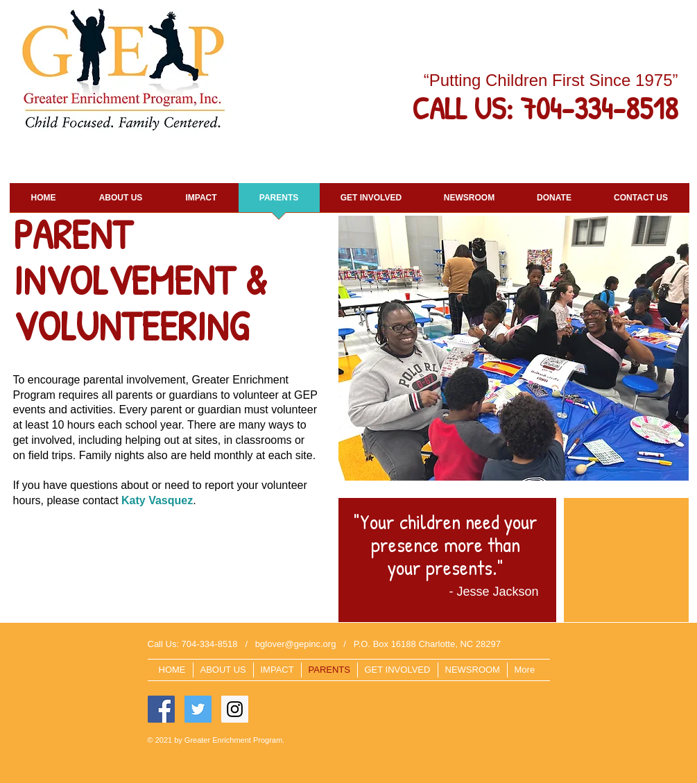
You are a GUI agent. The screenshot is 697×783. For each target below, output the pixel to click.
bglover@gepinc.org (295, 644)
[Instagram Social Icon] (234, 709)
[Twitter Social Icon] (198, 709)
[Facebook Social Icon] (161, 709)
